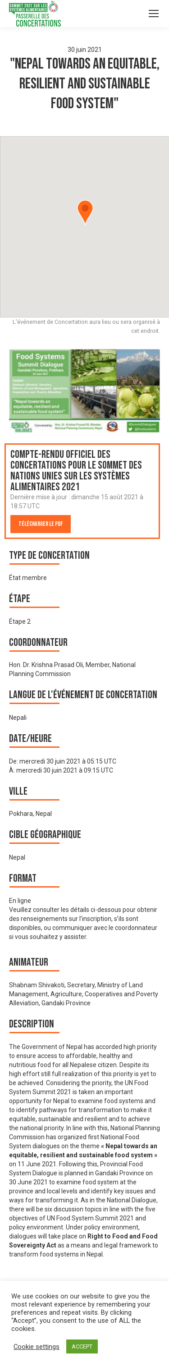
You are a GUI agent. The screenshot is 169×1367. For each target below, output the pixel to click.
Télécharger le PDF (40, 524)
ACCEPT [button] (82, 1346)
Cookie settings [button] (36, 1347)
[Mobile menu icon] (153, 13)
